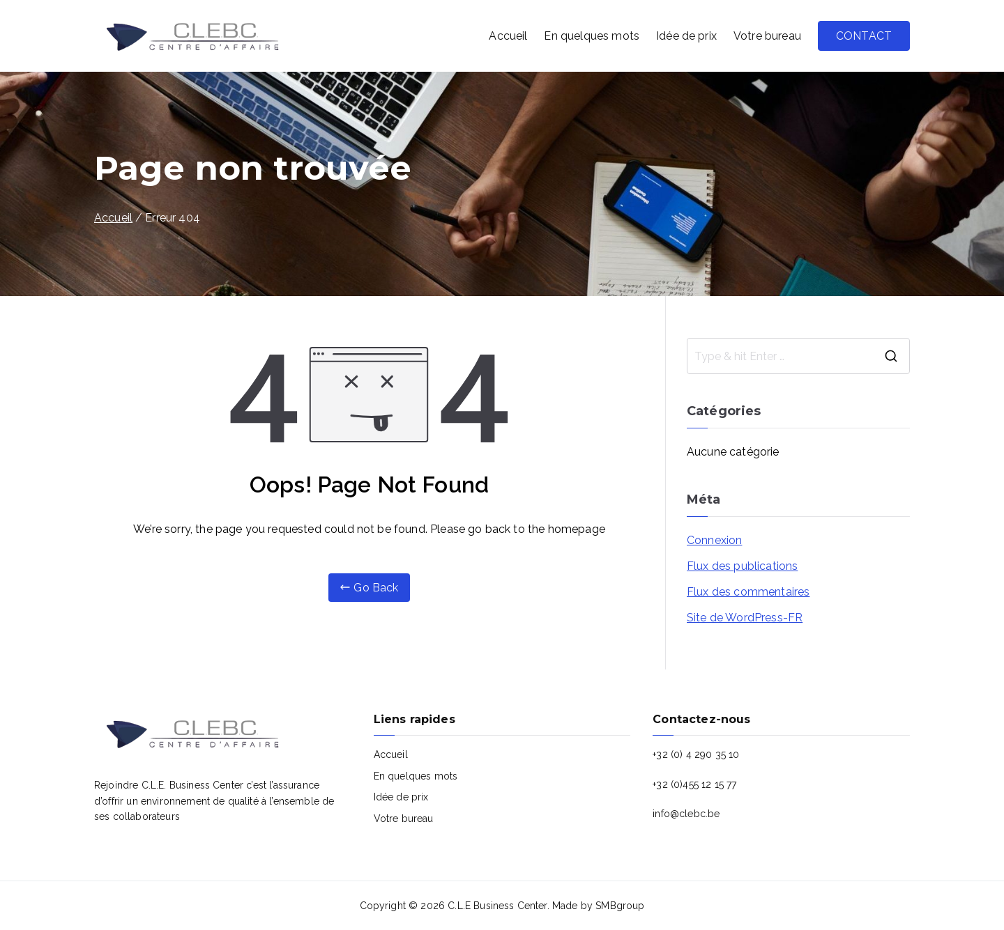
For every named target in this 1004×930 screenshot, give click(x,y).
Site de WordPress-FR (745, 617)
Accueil (508, 35)
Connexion (714, 540)
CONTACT (864, 35)
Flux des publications (742, 566)
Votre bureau (767, 35)
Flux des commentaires (748, 591)
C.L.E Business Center (497, 905)
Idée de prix (686, 35)
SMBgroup (619, 905)
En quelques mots (591, 35)
